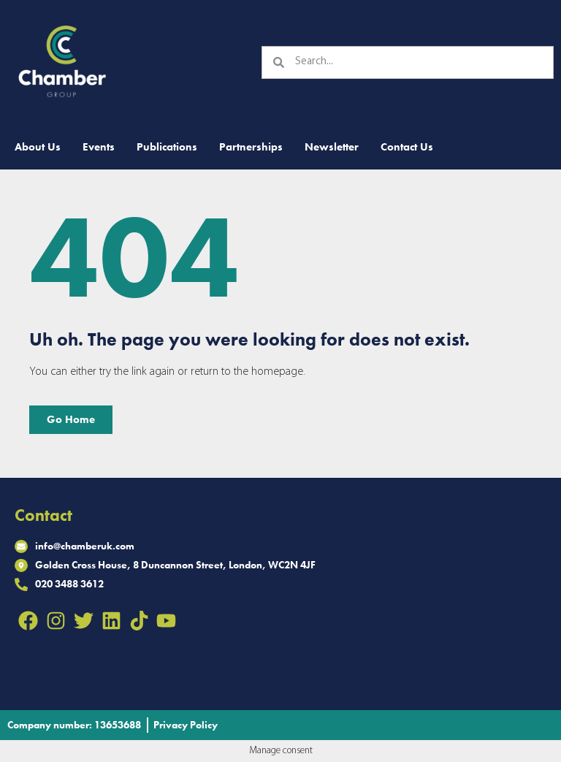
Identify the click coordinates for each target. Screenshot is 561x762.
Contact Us (407, 147)
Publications (167, 147)
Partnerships (251, 147)
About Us (38, 147)
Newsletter (332, 147)
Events (99, 147)
